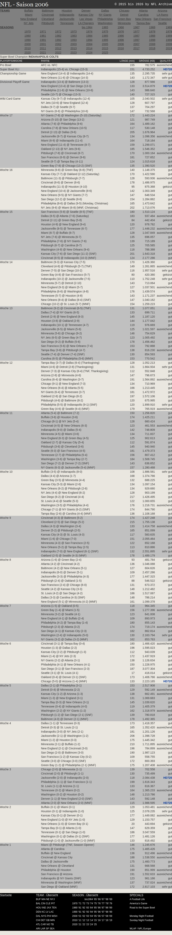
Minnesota (124, 23)
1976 (121, 31)
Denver (85, 10)
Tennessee (67, 23)
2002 (58, 44)
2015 (105, 48)
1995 (105, 40)
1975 (105, 31)
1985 (105, 35)
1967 (136, 27)
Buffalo (28, 10)
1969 (169, 27)
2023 (73, 52)
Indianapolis (67, 14)
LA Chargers (86, 23)
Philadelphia (105, 19)
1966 (121, 27)
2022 (58, 52)
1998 (152, 40)
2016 (121, 48)
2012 (58, 48)
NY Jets (29, 23)
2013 (73, 48)
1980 (27, 35)
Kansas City (86, 14)
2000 (27, 44)
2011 (43, 48)
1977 (136, 31)
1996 (121, 40)
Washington (105, 23)
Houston (67, 10)
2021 (43, 52)
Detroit (124, 14)
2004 (89, 44)
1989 (169, 35)
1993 (73, 40)
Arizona (162, 10)
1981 (43, 35)
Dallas (105, 10)
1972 (58, 31)
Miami (28, 14)
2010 (27, 48)
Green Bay (124, 19)
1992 (58, 40)
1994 (89, 40)
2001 (43, 44)
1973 (73, 31)
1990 (27, 40)
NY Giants (105, 14)
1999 (169, 40)
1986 (121, 35)
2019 (169, 48)
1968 (152, 27)
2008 (152, 44)
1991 (43, 40)
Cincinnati (48, 14)
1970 (27, 31)
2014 (89, 48)
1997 (136, 40)
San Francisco (162, 19)
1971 (43, 31)
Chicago (124, 10)
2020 (27, 52)
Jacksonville (66, 19)
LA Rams (162, 14)
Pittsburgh (47, 23)
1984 (89, 35)
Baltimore (48, 10)
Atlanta (143, 10)
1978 (152, 31)
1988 (152, 35)
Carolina (143, 14)
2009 (169, 44)
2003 (73, 44)
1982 (58, 35)
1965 (105, 27)
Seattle (162, 23)
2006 (121, 44)
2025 (105, 52)
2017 (136, 48)
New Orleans (143, 19)
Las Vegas (85, 19)
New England (28, 19)
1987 (136, 35)
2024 (89, 52)
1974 (89, 31)
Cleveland (48, 19)
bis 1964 (87, 27)
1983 (73, 35)
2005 (105, 44)
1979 (169, 31)
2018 (152, 48)
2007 (136, 44)
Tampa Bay (143, 23)
